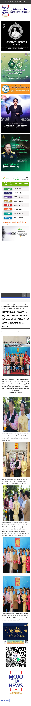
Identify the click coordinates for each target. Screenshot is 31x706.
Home (2, 305)
